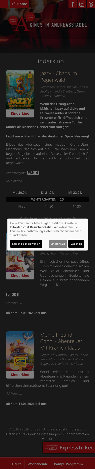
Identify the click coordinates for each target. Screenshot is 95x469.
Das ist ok (76, 243)
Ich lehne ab (58, 243)
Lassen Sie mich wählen (26, 243)
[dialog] (47, 234)
